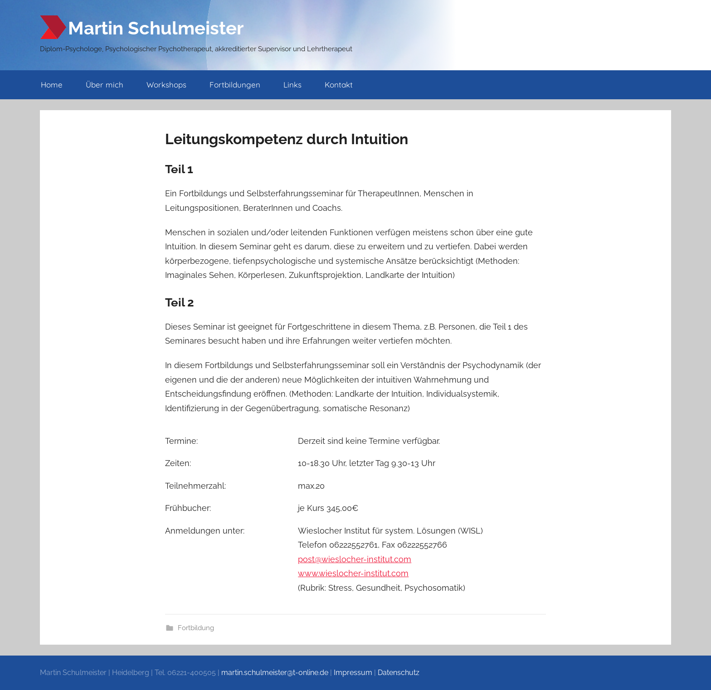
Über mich (104, 84)
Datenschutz (398, 672)
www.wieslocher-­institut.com (353, 573)
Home (52, 84)
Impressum (353, 672)
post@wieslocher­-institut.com (354, 559)
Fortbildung (196, 628)
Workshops (166, 84)
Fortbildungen (234, 84)
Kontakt (339, 84)
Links (292, 84)
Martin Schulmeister (155, 28)
